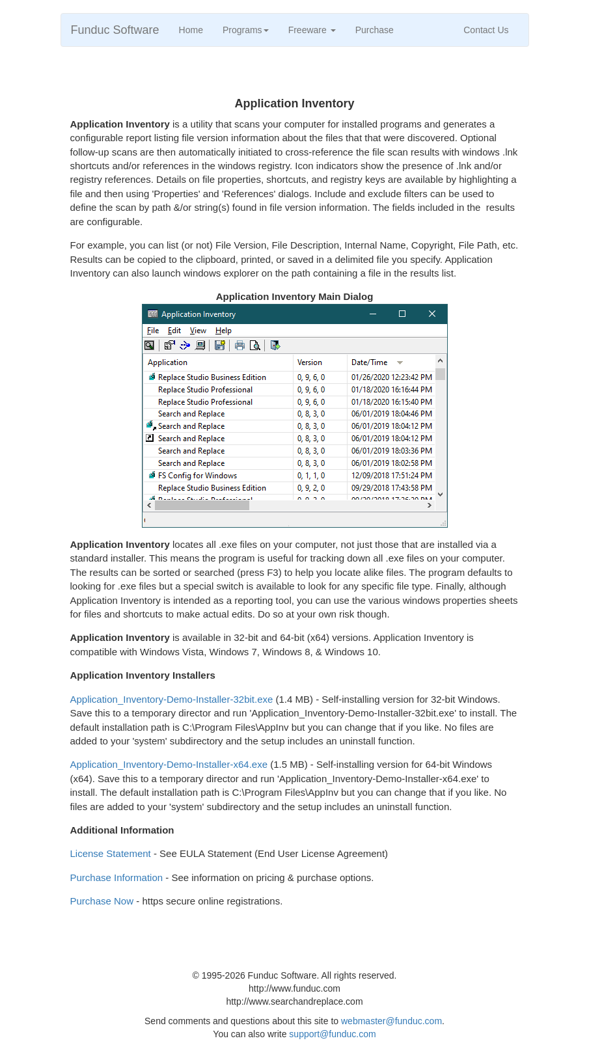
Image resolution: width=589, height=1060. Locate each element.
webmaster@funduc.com (391, 1021)
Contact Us (485, 30)
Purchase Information (116, 877)
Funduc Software (115, 29)
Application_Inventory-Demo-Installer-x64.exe (168, 764)
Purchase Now (102, 900)
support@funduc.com (332, 1034)
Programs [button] (246, 30)
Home (191, 30)
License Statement (110, 853)
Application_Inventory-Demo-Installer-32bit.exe (171, 699)
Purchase (374, 30)
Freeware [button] (312, 30)
